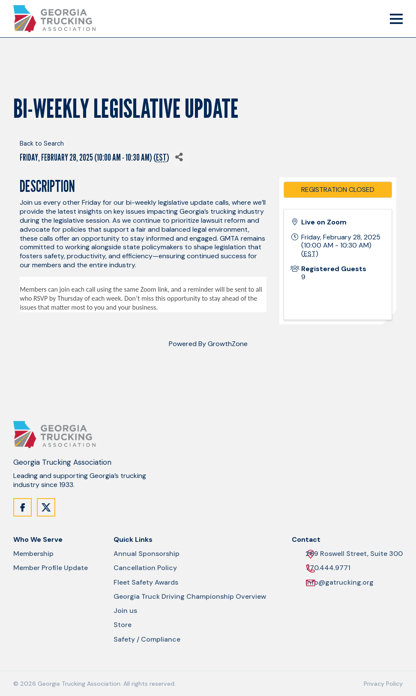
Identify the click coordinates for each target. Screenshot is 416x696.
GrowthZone (228, 343)
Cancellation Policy (145, 568)
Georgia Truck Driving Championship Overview (190, 596)
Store (123, 625)
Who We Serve (38, 539)
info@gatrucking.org (339, 582)
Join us (125, 610)
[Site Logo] (54, 18)
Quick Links (133, 539)
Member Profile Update (50, 568)
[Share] (179, 157)
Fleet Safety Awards (146, 582)
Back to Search (42, 143)
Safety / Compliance (147, 639)
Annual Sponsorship (147, 554)
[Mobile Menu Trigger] (396, 19)
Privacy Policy (383, 683)
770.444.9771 (327, 568)
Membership (33, 554)
